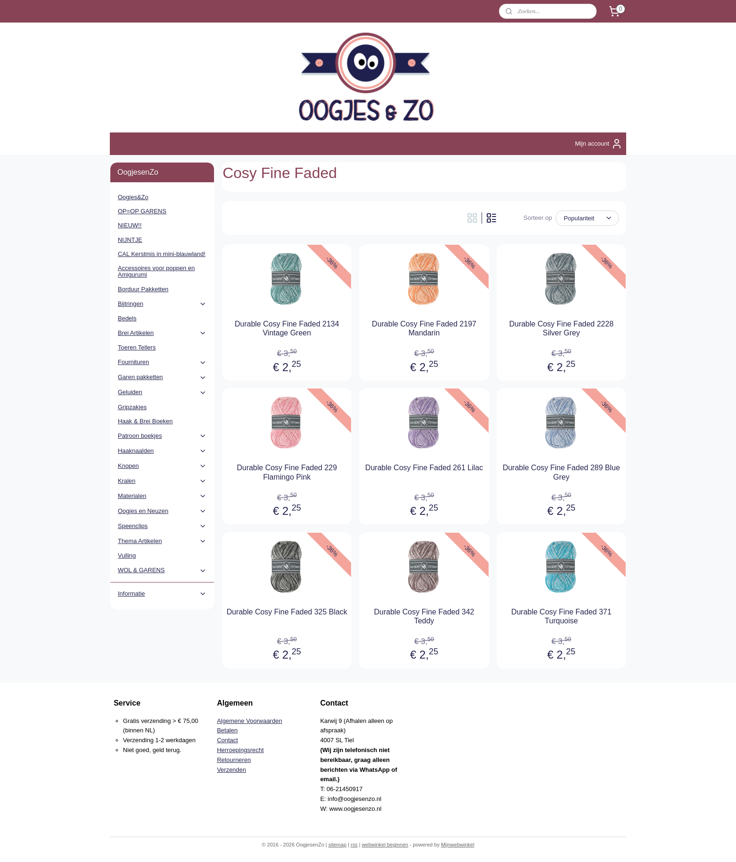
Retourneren (234, 759)
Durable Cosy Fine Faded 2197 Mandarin (424, 328)
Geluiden (162, 392)
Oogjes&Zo (133, 197)
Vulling (127, 555)
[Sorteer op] (587, 218)
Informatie (162, 594)
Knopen (162, 466)
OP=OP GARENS (142, 211)
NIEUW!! (130, 225)
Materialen (162, 496)
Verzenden (231, 769)
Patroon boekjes (162, 436)
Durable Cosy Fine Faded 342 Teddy (424, 616)
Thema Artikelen (162, 541)
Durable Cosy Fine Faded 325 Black (287, 612)
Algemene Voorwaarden (249, 720)
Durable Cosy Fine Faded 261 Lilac (424, 468)
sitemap (337, 844)
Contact (227, 740)
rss (354, 844)
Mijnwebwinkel (457, 844)
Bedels (127, 318)
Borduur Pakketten (143, 289)
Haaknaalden (162, 451)
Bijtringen (162, 304)
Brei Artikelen (162, 333)
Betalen (227, 730)
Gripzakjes (132, 407)
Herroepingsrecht (240, 749)
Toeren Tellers (137, 347)
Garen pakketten (162, 377)
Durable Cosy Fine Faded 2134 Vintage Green (287, 328)
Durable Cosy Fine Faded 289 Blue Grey (561, 472)
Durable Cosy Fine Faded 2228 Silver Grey (561, 328)
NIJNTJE (130, 239)
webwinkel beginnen (385, 844)
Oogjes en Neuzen (162, 511)
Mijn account (598, 143)
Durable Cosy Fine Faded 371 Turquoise (561, 616)
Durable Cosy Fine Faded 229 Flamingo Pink (287, 472)
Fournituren (162, 362)
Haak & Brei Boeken (145, 421)
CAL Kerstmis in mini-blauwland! (162, 253)
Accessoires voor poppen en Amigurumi (156, 271)
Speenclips (162, 526)
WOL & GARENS (162, 570)
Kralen (162, 481)
